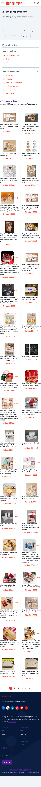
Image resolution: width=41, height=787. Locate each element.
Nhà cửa (16, 26)
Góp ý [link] (3, 738)
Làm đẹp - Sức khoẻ (8, 36)
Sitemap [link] (4, 734)
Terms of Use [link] (24, 741)
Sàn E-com (5, 26)
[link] (14, 3)
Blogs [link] (22, 744)
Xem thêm (12, 722)
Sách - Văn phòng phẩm (9, 31)
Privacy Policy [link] (24, 738)
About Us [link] (23, 734)
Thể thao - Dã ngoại (28, 31)
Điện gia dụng (24, 36)
